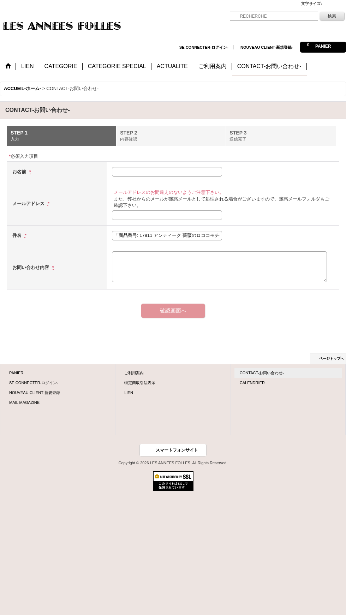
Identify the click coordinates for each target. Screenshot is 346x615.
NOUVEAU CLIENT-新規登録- (266, 47)
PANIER (16, 373)
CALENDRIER (252, 383)
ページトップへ (331, 358)
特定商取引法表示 (139, 383)
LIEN (128, 392)
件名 (17, 235)
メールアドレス (29, 203)
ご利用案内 (134, 373)
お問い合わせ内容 (31, 267)
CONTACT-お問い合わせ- (262, 373)
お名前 (20, 171)
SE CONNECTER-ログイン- (203, 47)
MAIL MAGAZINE (24, 402)
